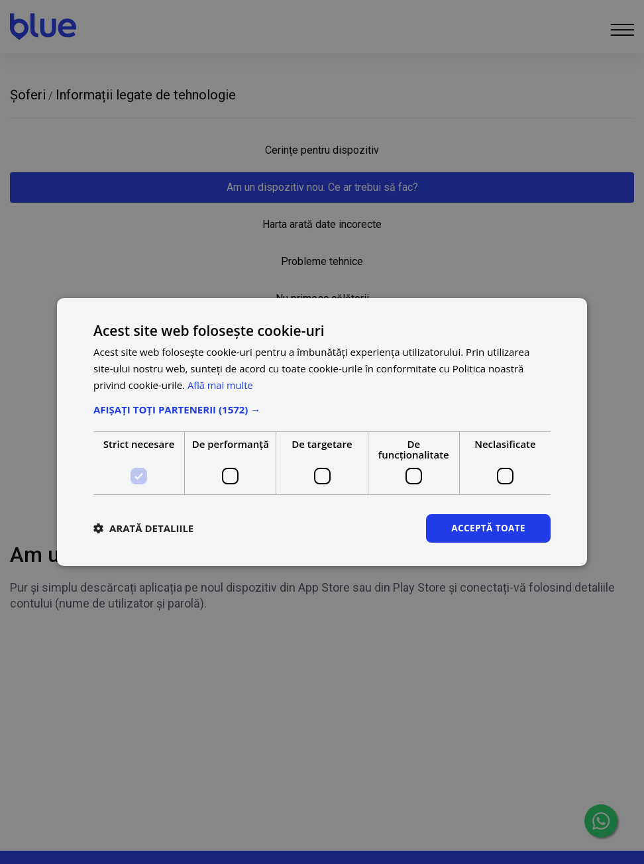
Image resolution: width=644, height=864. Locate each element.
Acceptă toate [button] (487, 527)
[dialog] (322, 432)
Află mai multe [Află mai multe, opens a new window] (221, 384)
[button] (322, 409)
